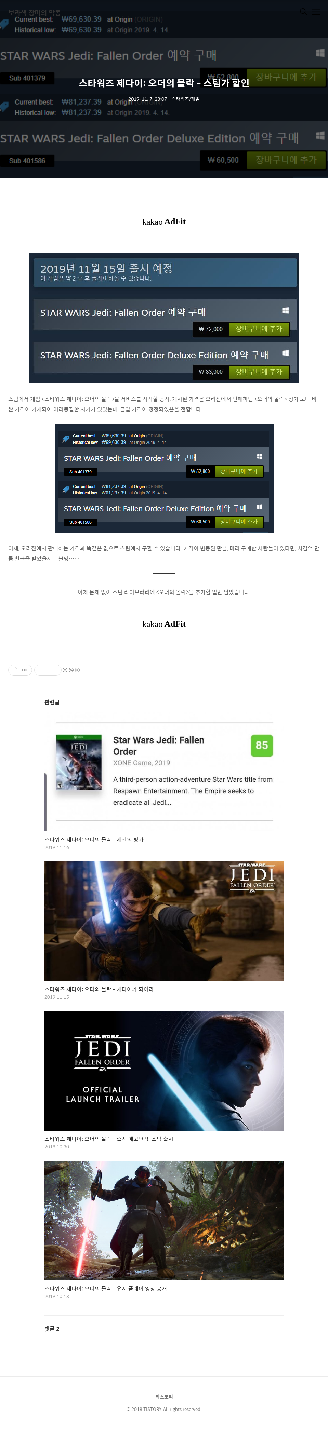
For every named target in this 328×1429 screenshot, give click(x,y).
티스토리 (164, 1396)
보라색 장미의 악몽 (34, 12)
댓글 (52, 1328)
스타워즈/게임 (185, 99)
